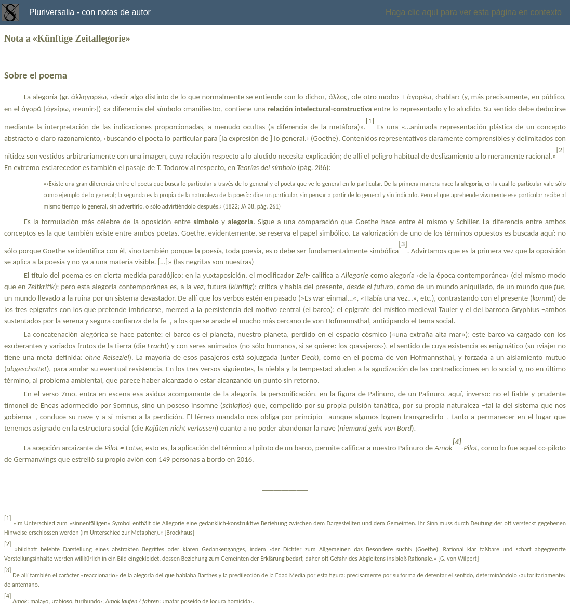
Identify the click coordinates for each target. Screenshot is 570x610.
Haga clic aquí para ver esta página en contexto (474, 12)
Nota (13, 38)
